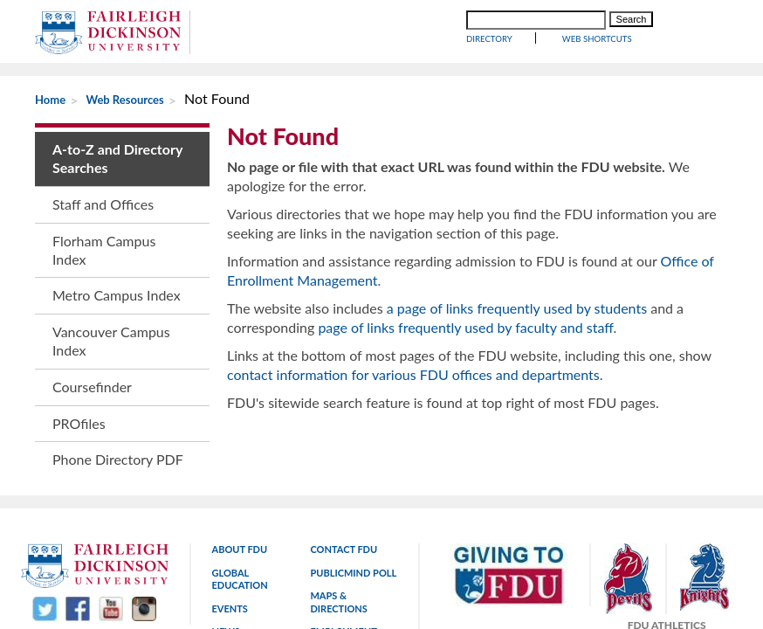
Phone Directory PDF (117, 459)
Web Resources (125, 100)
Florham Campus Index (103, 249)
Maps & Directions (338, 527)
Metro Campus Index (116, 295)
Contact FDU (343, 474)
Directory (489, 39)
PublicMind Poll (353, 497)
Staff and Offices (103, 204)
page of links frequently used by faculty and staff (465, 327)
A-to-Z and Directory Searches (117, 158)
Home (50, 100)
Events (230, 533)
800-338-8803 (635, 587)
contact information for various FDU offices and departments (413, 374)
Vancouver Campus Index (111, 340)
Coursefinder (92, 386)
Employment (343, 557)
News (226, 557)
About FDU (240, 474)
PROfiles (79, 423)
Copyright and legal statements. (345, 587)
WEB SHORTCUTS (597, 39)
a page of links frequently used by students (517, 308)
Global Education (240, 503)
